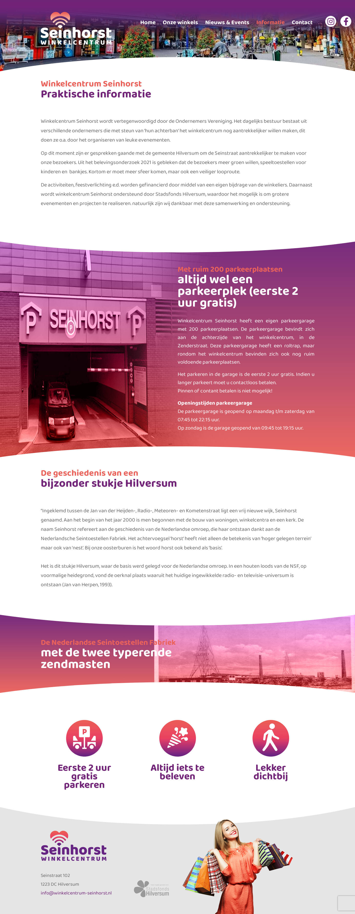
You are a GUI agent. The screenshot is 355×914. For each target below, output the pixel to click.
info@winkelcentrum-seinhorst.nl (76, 892)
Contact (302, 22)
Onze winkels (180, 22)
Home (148, 22)
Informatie (270, 22)
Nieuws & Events (227, 22)
